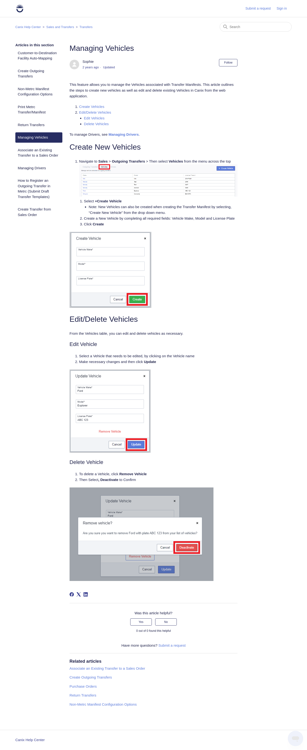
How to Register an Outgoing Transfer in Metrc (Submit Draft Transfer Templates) (34, 188)
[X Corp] (79, 594)
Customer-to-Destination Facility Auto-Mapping (37, 55)
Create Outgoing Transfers (31, 73)
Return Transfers (31, 125)
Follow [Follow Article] (228, 62)
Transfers (85, 27)
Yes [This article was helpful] (141, 622)
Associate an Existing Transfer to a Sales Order (38, 153)
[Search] (256, 27)
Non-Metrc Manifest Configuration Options (35, 91)
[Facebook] (72, 594)
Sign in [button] (282, 8)
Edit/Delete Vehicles (95, 112)
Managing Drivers (32, 168)
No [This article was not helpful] (166, 622)
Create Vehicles (91, 107)
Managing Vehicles (33, 137)
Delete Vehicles (96, 124)
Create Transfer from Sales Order (34, 212)
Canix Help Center (28, 27)
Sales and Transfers (60, 27)
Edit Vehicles (94, 118)
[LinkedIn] (85, 594)
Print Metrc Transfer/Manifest (32, 109)
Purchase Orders (83, 686)
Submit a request (258, 8)
